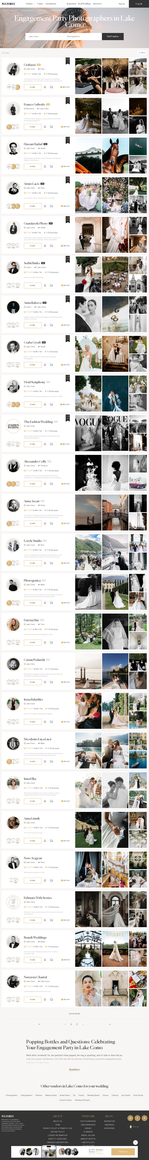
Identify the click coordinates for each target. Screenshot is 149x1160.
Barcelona (29, 109)
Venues (40, 4)
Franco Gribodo (34, 104)
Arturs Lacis (31, 184)
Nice (41, 545)
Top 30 (28, 788)
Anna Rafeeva (32, 303)
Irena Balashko (33, 699)
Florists (81, 1095)
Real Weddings (84, 4)
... (83, 1024)
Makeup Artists (51, 1095)
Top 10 (28, 272)
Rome (41, 505)
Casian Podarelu (34, 660)
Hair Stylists (125, 1095)
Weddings (109, 1125)
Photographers (27, 10)
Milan (41, 585)
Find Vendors (113, 36)
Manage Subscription (57, 1142)
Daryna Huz (31, 620)
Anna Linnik (32, 818)
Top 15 (28, 510)
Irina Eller (30, 779)
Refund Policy (57, 1132)
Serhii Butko (32, 263)
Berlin (41, 942)
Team (57, 1125)
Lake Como (42, 10)
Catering (115, 1095)
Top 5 (28, 74)
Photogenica (32, 580)
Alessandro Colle (35, 461)
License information (57, 1135)
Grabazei (30, 65)
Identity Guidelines (57, 1139)
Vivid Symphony (34, 382)
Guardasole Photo (36, 223)
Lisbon (27, 267)
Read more (74, 1069)
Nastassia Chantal (35, 977)
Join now (123, 1152)
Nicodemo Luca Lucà (37, 739)
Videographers (26, 1095)
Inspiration (71, 4)
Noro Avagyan (33, 858)
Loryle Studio (33, 541)
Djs (74, 1095)
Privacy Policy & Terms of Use (57, 1128)
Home (5, 10)
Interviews (97, 4)
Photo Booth (138, 1095)
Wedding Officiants (82, 1100)
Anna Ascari (31, 501)
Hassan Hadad (33, 144)
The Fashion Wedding (38, 422)
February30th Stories (38, 898)
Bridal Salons (65, 1095)
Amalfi (41, 148)
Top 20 (28, 669)
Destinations (51, 4)
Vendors (14, 10)
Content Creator (65, 1100)
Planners (39, 1095)
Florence (43, 466)
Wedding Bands (93, 1095)
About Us (57, 1121)
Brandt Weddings (35, 937)
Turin (41, 624)
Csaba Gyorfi (32, 342)
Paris (41, 69)
